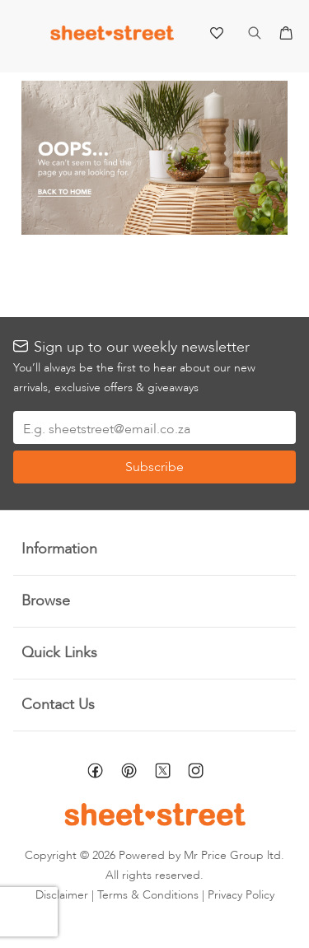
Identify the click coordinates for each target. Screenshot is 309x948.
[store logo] (112, 37)
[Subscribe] (154, 467)
